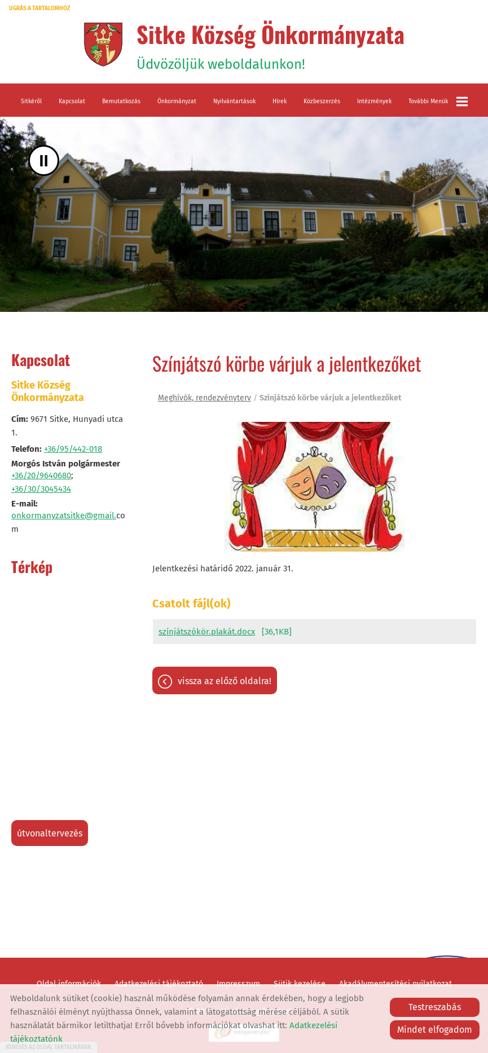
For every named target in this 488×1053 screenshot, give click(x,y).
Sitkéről (31, 101)
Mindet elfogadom (434, 1029)
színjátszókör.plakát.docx (207, 632)
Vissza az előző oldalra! (224, 681)
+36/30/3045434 (41, 489)
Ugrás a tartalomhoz (39, 8)
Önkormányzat (176, 101)
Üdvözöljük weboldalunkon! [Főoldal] (271, 44)
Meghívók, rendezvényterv (204, 398)
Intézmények (374, 101)
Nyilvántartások (234, 101)
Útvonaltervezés (49, 833)
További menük (438, 101)
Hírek (279, 101)
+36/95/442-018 (73, 449)
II (44, 160)
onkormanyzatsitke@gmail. (63, 515)
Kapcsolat (72, 101)
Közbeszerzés (322, 101)
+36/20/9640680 (41, 475)
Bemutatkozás (121, 101)
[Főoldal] (102, 44)
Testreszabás (434, 1007)
